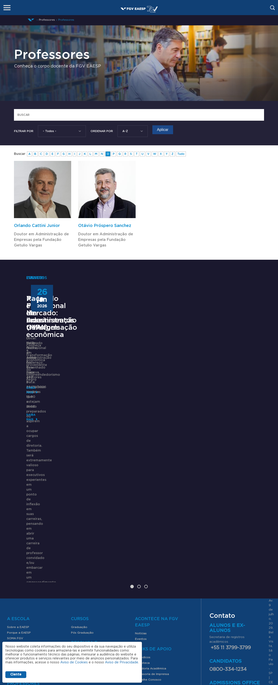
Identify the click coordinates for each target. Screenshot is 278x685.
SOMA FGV (15, 526)
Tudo (180, 154)
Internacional (16, 537)
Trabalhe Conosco (148, 567)
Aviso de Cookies (74, 662)
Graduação (79, 515)
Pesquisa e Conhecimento (89, 534)
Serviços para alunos (22, 561)
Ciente (15, 674)
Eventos (141, 527)
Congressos (79, 551)
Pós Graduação (82, 520)
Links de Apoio (153, 537)
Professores (66, 20)
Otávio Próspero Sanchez (104, 226)
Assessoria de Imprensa (152, 562)
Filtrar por (23, 131)
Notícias (141, 521)
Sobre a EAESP (18, 515)
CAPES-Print (150, 578)
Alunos (16, 553)
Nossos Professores (21, 580)
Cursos (80, 507)
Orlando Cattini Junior (37, 226)
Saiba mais (35, 464)
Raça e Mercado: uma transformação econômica (212, 381)
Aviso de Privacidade (121, 662)
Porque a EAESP (19, 520)
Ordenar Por (101, 131)
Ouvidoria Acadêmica (150, 556)
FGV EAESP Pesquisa (86, 545)
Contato (13, 543)
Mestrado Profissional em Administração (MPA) (52, 381)
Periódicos (142, 545)
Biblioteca (142, 551)
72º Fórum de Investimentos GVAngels (129, 377)
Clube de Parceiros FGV (24, 532)
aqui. (254, 577)
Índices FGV (79, 562)
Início (31, 20)
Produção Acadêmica (86, 556)
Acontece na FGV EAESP (156, 510)
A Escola (18, 507)
